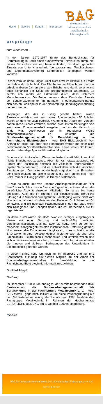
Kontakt (39, 26)
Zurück (13, 315)
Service (25, 26)
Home (12, 26)
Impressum (55, 26)
